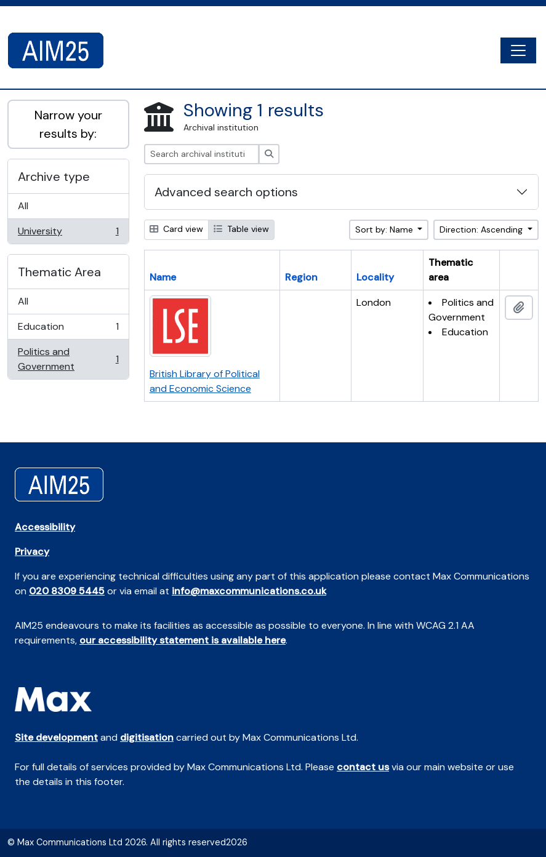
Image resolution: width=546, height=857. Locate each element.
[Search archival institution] (201, 154)
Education (68, 329)
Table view (241, 228)
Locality (375, 277)
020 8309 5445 (67, 590)
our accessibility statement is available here (182, 640)
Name (163, 277)
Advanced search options (226, 192)
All (23, 205)
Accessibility (45, 526)
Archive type (54, 177)
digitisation (147, 737)
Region (301, 277)
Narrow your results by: (68, 124)
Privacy (32, 551)
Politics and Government (68, 359)
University (68, 234)
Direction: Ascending (482, 229)
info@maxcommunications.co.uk (249, 590)
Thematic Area (59, 272)
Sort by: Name (385, 229)
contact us (363, 766)
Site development (56, 737)
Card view (176, 228)
